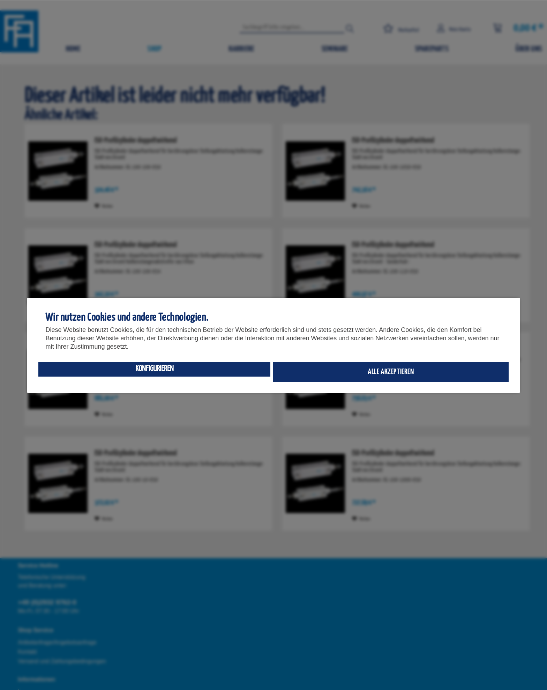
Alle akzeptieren (391, 372)
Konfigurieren (154, 369)
